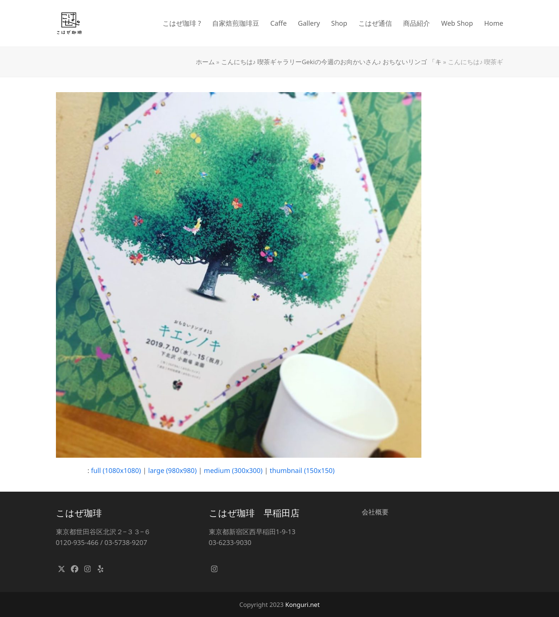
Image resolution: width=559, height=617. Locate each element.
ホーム (205, 61)
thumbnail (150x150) (302, 470)
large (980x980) (172, 470)
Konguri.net (302, 604)
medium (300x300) (233, 470)
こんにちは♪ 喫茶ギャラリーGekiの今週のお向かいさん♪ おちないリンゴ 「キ (331, 61)
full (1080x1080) (116, 470)
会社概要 (375, 511)
